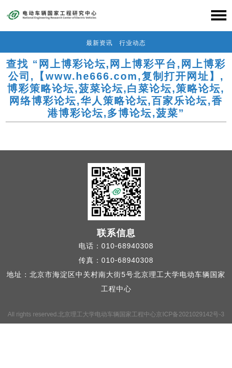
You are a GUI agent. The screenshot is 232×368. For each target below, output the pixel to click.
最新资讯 (99, 43)
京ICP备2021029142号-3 (190, 314)
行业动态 (132, 43)
